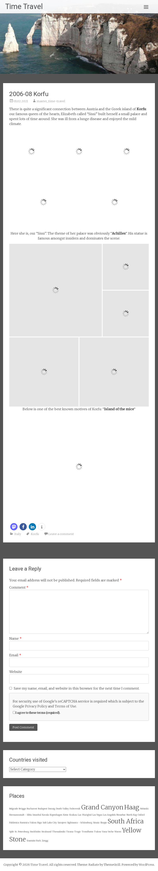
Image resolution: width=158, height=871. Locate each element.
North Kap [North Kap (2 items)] (132, 815)
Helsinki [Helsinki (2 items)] (144, 808)
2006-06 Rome (17, 553)
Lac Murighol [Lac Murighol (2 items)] (85, 815)
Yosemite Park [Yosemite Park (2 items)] (34, 840)
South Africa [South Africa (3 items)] (126, 821)
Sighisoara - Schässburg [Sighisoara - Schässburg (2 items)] (79, 822)
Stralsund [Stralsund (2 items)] (46, 831)
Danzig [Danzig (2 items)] (51, 808)
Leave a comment (61, 534)
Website (15, 672)
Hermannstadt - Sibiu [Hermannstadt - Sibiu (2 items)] (20, 815)
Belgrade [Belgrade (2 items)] (13, 808)
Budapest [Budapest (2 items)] (42, 808)
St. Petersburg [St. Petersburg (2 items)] (22, 831)
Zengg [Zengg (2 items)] (45, 840)
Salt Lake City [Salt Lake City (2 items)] (50, 822)
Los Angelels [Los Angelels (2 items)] (109, 815)
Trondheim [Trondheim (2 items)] (87, 831)
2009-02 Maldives (138, 553)
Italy (17, 534)
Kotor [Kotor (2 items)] (66, 815)
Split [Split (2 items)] (11, 831)
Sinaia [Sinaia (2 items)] (96, 822)
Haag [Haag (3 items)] (131, 807)
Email (15, 655)
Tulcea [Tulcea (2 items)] (97, 831)
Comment (18, 587)
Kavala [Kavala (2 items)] (45, 815)
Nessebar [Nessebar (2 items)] (121, 815)
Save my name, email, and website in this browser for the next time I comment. (76, 688)
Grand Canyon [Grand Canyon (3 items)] (102, 807)
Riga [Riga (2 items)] (39, 822)
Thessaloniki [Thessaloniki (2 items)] (58, 831)
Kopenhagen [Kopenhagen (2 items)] (56, 815)
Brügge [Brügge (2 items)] (22, 808)
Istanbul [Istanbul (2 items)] (37, 815)
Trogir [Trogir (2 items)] (77, 831)
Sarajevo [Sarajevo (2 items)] (62, 822)
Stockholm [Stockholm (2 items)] (35, 831)
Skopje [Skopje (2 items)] (103, 822)
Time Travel (24, 6)
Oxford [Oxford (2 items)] (141, 815)
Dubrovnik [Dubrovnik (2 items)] (75, 808)
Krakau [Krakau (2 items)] (73, 815)
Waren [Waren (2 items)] (117, 831)
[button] (13, 526)
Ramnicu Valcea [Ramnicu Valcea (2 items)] (28, 822)
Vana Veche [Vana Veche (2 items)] (108, 831)
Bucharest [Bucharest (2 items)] (32, 808)
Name (15, 638)
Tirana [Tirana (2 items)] (69, 831)
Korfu (35, 534)
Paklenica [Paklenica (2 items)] (14, 822)
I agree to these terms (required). (36, 713)
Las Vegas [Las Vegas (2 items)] (97, 815)
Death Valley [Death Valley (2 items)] (62, 808)
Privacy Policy (36, 706)
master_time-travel (51, 101)
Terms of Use (65, 706)
